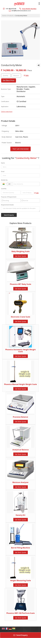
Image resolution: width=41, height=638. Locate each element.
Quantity (3, 189)
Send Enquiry (20, 635)
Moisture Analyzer (20, 482)
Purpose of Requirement (8, 197)
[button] (29, 9)
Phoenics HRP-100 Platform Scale (20, 613)
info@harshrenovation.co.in (21, 11)
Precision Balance (20, 417)
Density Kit (20, 515)
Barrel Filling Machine (20, 548)
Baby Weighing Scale (21, 251)
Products (11, 16)
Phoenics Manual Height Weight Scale (20, 384)
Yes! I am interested (20, 149)
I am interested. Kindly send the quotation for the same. (20, 209)
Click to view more (6, 111)
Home (4, 16)
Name (3, 163)
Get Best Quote (20, 256)
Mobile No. (4, 180)
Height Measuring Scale (20, 580)
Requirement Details (7, 205)
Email (2, 171)
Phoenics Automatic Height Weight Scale (20, 350)
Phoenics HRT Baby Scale (20, 284)
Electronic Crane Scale (20, 317)
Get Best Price (8, 80)
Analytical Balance (20, 450)
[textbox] (16, 76)
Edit (26, 75)
